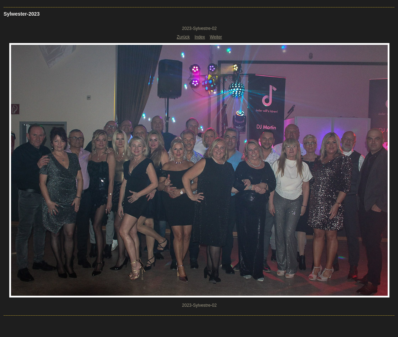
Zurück (183, 37)
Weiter (216, 37)
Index (200, 37)
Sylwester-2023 (22, 14)
